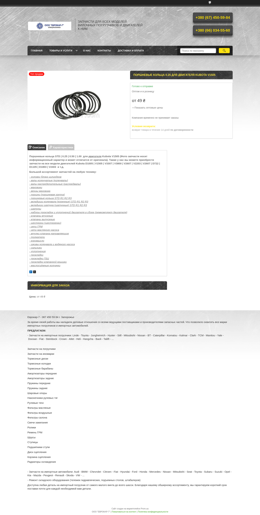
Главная (37, 50)
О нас (87, 50)
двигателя (95, 156)
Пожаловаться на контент (124, 512)
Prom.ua (144, 508)
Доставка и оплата (131, 50)
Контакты (104, 50)
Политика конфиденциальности (153, 512)
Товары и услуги (60, 50)
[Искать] (224, 50)
